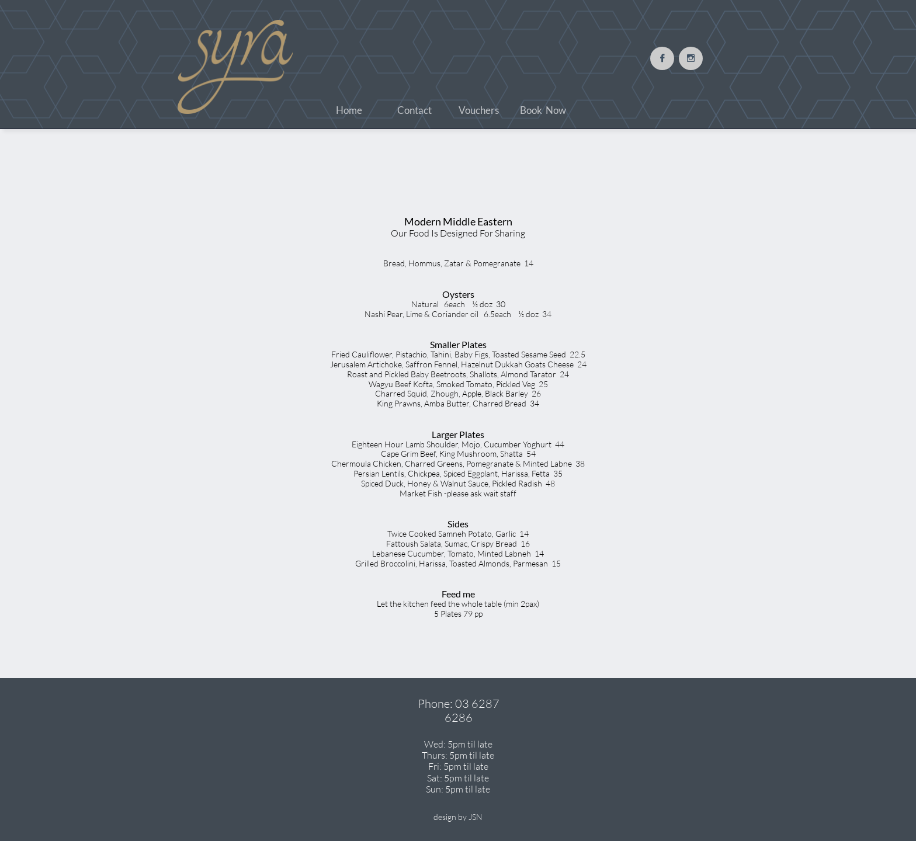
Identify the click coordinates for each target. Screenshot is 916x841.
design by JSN (458, 817)
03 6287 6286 (472, 710)
